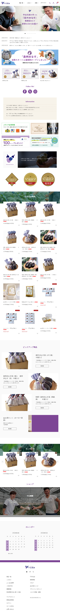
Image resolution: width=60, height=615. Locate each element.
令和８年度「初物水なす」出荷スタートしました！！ (21, 37)
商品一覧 (21, 3)
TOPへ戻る (30, 561)
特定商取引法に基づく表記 (14, 592)
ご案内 (36, 3)
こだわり (29, 3)
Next (57, 462)
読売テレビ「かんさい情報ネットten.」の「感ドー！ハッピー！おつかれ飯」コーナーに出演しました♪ (31, 45)
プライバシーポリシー (36, 589)
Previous (3, 462)
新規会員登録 (10, 600)
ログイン (9, 603)
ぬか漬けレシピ (34, 586)
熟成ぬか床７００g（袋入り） (30, 302)
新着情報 (32, 579)
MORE (42, 366)
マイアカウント (11, 597)
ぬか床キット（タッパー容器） (48, 328)
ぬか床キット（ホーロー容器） (11, 302)
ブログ (32, 583)
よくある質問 (10, 583)
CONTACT (30, 508)
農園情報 (9, 589)
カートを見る (10, 606)
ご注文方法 (10, 586)
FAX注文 (32, 576)
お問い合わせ (43, 2)
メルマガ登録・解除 (35, 592)
